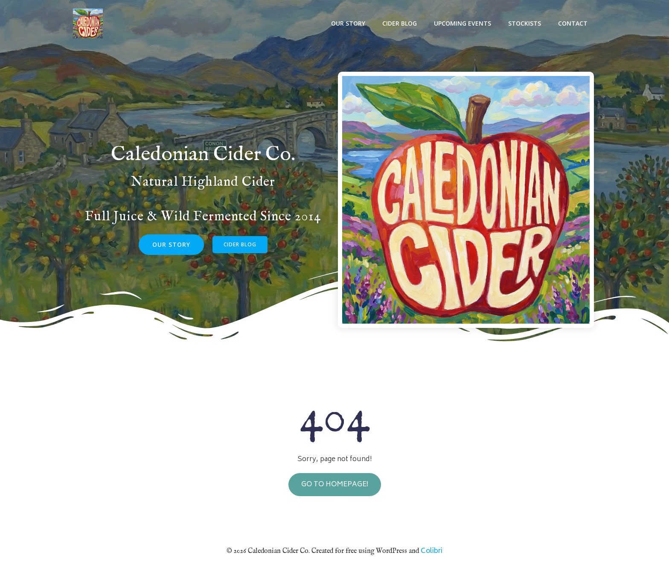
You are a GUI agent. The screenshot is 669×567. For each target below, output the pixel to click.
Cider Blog (401, 24)
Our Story (349, 24)
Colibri (431, 551)
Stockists (525, 24)
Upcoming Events (463, 24)
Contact (574, 24)
